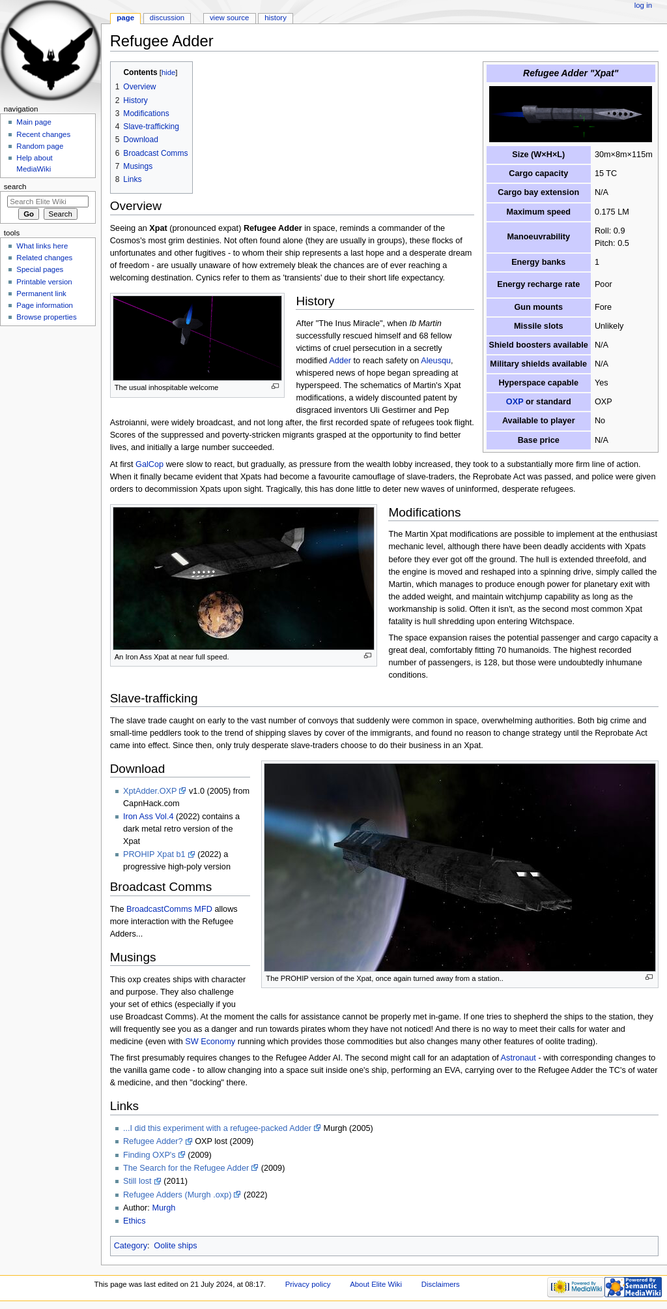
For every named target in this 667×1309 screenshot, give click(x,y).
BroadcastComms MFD (169, 909)
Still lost (137, 1181)
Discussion (167, 18)
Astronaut (518, 1057)
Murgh (163, 1207)
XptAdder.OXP (150, 791)
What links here (42, 246)
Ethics (134, 1221)
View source (229, 18)
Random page (39, 146)
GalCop (149, 464)
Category (130, 1245)
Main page (33, 122)
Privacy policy (308, 1284)
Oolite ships (175, 1245)
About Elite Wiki (376, 1284)
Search (15, 186)
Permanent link (41, 293)
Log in (643, 5)
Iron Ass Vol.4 (148, 816)
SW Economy (210, 1041)
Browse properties (46, 317)
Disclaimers (440, 1284)
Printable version (44, 282)
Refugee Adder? (153, 1141)
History (275, 18)
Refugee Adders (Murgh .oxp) (177, 1194)
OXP (515, 401)
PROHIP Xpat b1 (154, 854)
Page (125, 18)
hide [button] (168, 72)
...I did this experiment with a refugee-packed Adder (217, 1128)
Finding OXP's (149, 1155)
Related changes (44, 258)
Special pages (39, 269)
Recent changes (43, 134)
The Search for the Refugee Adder (186, 1168)
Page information (44, 305)
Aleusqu (436, 360)
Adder (340, 360)
